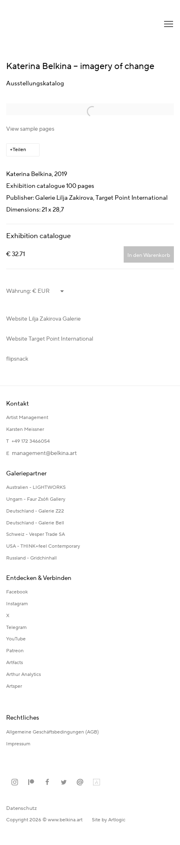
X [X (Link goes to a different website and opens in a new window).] (7, 616)
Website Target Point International (49, 339)
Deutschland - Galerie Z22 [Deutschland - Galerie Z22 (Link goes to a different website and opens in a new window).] (35, 511)
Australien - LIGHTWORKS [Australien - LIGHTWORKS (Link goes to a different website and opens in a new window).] (36, 487)
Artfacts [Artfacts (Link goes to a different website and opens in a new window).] (14, 663)
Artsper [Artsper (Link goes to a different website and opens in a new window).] (14, 686)
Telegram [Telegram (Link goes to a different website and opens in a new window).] (16, 627)
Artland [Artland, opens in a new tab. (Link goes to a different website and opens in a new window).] (96, 782)
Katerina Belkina (38, 24)
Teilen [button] (19, 150)
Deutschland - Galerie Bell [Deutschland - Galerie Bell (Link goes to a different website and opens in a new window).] (35, 523)
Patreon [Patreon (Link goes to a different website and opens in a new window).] (15, 651)
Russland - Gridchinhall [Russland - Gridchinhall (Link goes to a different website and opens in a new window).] (31, 558)
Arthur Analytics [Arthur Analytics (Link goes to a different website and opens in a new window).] (23, 674)
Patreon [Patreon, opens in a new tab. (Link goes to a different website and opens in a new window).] (31, 782)
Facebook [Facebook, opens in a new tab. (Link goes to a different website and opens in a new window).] (47, 782)
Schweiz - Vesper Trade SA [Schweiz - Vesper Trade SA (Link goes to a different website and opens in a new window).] (35, 534)
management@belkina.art (44, 453)
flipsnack (17, 359)
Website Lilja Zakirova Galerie (43, 319)
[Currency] (48, 291)
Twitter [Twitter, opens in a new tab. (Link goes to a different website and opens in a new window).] (63, 782)
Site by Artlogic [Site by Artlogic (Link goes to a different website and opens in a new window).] (108, 820)
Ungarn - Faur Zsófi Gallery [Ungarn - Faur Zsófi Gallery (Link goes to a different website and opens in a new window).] (35, 499)
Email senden (80, 782)
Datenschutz (21, 808)
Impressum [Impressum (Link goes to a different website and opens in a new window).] (18, 744)
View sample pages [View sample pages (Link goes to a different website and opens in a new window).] (30, 129)
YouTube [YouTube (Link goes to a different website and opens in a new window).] (16, 639)
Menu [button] (168, 24)
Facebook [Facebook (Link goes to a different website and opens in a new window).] (17, 592)
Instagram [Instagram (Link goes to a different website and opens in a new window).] (17, 604)
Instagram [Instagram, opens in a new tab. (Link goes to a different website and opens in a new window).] (14, 782)
